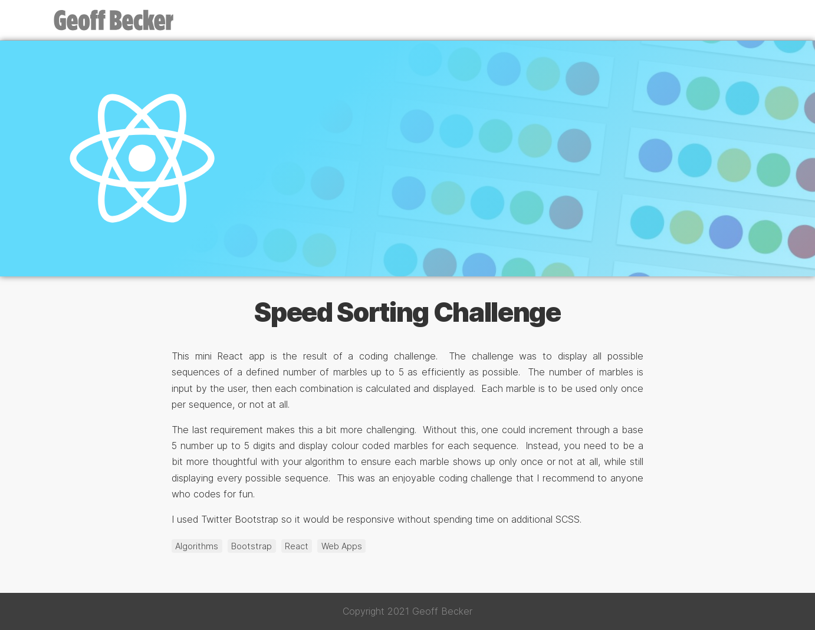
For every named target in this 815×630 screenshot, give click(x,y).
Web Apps (341, 546)
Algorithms (196, 546)
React (296, 546)
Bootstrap (251, 546)
